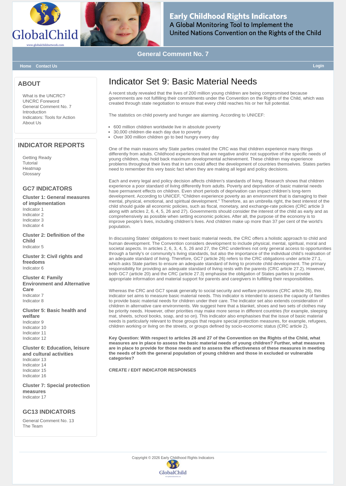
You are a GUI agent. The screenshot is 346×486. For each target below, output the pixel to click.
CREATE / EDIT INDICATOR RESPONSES (152, 370)
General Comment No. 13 (48, 420)
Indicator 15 (34, 370)
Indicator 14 (34, 364)
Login (318, 65)
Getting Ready (37, 157)
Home (25, 66)
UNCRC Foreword (41, 101)
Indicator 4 (33, 225)
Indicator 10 (34, 327)
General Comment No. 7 (47, 106)
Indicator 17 (34, 397)
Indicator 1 (33, 209)
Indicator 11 (34, 332)
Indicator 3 (33, 220)
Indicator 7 (33, 295)
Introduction (34, 111)
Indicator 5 (33, 246)
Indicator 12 (34, 338)
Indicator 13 (34, 359)
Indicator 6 (33, 268)
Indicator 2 (33, 214)
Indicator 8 (33, 300)
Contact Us (46, 66)
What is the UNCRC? (44, 95)
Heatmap (32, 168)
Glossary (32, 173)
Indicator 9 (33, 322)
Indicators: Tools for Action (49, 117)
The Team (33, 426)
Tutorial (30, 162)
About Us (32, 122)
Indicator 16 (34, 375)
